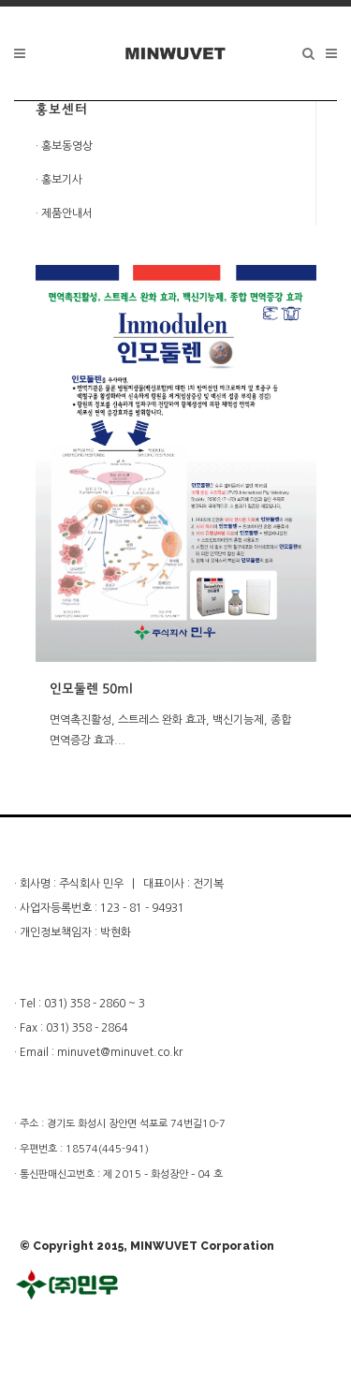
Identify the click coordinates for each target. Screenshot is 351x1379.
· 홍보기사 (59, 179)
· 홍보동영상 (64, 146)
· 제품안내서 (64, 213)
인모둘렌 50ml (91, 689)
